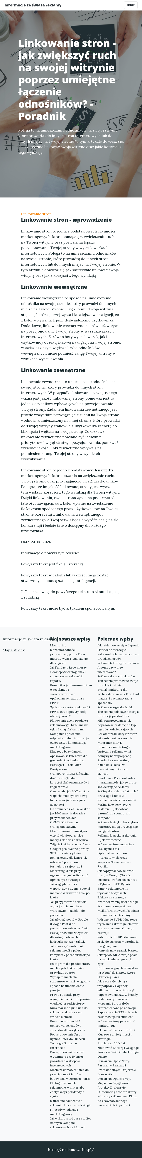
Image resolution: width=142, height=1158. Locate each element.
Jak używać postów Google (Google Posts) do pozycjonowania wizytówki (69, 924)
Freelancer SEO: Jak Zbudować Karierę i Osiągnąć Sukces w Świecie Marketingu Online (118, 1049)
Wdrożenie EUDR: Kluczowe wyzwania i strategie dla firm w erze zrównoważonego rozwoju (117, 926)
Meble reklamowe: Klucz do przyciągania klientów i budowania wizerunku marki (70, 1074)
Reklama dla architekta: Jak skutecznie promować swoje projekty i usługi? (117, 680)
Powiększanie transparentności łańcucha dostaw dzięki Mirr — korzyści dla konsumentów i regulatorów (69, 778)
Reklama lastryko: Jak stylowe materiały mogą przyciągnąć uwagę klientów (118, 826)
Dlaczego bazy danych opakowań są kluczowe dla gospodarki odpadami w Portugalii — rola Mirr (68, 758)
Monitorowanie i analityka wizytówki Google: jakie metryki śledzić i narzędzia (69, 835)
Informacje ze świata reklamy (32, 5)
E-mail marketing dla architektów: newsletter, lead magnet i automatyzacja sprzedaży (118, 696)
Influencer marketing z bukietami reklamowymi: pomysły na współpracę (114, 751)
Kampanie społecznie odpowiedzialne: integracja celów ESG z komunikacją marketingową (69, 740)
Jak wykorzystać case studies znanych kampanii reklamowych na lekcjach (70, 1123)
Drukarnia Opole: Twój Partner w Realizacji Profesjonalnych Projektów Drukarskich (116, 1067)
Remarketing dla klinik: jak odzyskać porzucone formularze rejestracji (68, 862)
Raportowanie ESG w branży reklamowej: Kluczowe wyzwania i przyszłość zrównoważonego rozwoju (117, 1001)
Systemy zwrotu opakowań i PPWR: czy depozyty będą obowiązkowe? (70, 711)
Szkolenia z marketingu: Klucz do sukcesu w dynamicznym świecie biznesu (114, 766)
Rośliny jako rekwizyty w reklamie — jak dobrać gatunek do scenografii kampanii (114, 811)
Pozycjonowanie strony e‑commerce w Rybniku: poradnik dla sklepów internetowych (67, 1058)
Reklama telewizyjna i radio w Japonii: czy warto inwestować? (118, 667)
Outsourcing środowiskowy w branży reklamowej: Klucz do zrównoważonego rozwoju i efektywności (117, 1098)
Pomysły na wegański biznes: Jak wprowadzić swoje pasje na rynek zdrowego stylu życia (117, 957)
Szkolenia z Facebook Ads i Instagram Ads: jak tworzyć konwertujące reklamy (117, 782)
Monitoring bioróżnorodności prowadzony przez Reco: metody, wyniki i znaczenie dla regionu (69, 654)
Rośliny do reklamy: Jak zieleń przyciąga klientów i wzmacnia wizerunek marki (117, 795)
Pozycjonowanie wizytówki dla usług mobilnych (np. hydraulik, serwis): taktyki (69, 937)
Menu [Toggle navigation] (131, 5)
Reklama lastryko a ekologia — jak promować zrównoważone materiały (116, 840)
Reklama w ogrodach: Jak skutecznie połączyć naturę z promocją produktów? (118, 711)
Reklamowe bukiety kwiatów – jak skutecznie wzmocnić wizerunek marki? (118, 738)
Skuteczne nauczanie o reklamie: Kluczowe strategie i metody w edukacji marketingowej (70, 1107)
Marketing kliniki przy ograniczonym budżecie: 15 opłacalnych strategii (69, 875)
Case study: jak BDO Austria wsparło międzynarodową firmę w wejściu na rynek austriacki (69, 797)
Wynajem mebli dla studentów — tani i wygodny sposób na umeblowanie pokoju (70, 983)
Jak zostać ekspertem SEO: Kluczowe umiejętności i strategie (116, 1034)
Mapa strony (14, 650)
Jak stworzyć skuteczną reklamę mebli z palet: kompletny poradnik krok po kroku (70, 952)
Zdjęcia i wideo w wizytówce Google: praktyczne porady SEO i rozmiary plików (70, 848)
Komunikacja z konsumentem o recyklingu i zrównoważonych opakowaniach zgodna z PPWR (71, 694)
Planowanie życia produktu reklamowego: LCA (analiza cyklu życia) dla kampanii (69, 725)
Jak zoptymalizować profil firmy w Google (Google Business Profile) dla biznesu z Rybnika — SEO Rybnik (117, 877)
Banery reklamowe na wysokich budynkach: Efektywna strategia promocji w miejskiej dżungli (117, 895)
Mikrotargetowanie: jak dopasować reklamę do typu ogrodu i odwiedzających (117, 725)
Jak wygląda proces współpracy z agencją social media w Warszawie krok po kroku (70, 890)
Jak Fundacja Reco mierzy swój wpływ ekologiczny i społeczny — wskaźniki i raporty (68, 674)
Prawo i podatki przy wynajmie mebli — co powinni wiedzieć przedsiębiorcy (70, 999)
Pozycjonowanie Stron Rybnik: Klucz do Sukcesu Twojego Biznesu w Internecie (67, 1041)
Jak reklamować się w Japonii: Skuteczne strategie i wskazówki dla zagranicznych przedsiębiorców (118, 651)
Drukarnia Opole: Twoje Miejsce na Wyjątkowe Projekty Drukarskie (114, 1083)
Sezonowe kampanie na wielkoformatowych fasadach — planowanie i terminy (118, 910)
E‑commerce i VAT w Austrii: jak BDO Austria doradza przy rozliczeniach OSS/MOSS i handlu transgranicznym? (70, 817)
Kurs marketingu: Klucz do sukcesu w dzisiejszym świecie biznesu (69, 1012)
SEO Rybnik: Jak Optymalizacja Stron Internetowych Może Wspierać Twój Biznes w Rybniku (114, 857)
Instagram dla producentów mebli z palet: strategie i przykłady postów (70, 968)
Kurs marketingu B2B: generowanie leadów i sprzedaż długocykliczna (67, 1025)
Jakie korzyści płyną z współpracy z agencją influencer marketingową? (116, 985)
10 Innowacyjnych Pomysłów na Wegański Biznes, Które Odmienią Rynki (117, 972)
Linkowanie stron (36, 213)
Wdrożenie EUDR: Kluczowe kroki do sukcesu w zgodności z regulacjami (118, 941)
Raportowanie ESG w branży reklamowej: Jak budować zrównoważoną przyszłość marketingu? (117, 1018)
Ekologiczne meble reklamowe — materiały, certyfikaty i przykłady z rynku (67, 1089)
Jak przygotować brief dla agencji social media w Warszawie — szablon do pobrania (68, 908)
